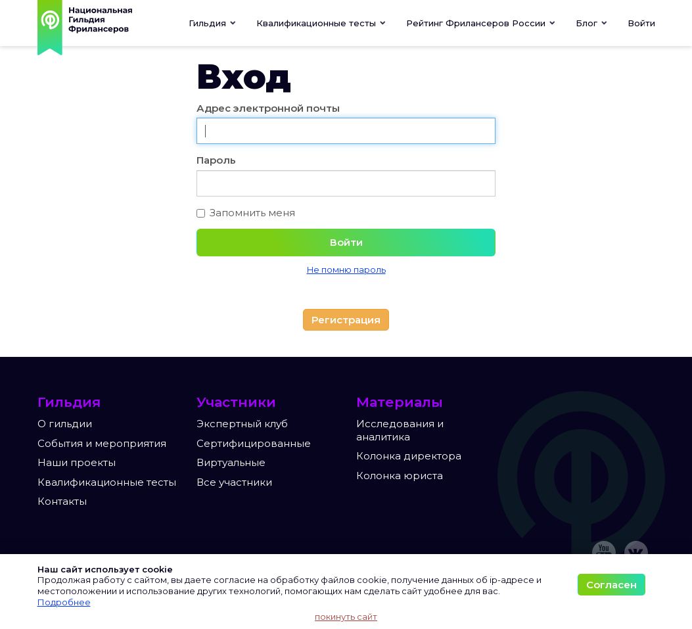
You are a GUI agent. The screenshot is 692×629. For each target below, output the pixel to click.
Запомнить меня (245, 212)
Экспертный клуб (242, 423)
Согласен (611, 584)
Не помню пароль (346, 270)
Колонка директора (408, 456)
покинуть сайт (346, 616)
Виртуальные (230, 462)
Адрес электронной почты (268, 108)
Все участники (234, 482)
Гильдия (213, 23)
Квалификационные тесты (106, 482)
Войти (641, 23)
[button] (321, 23)
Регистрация (346, 320)
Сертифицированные (253, 443)
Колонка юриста (399, 475)
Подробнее (64, 602)
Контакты (62, 501)
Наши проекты (76, 462)
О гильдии (64, 423)
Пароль (216, 160)
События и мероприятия (101, 443)
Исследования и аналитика (400, 430)
